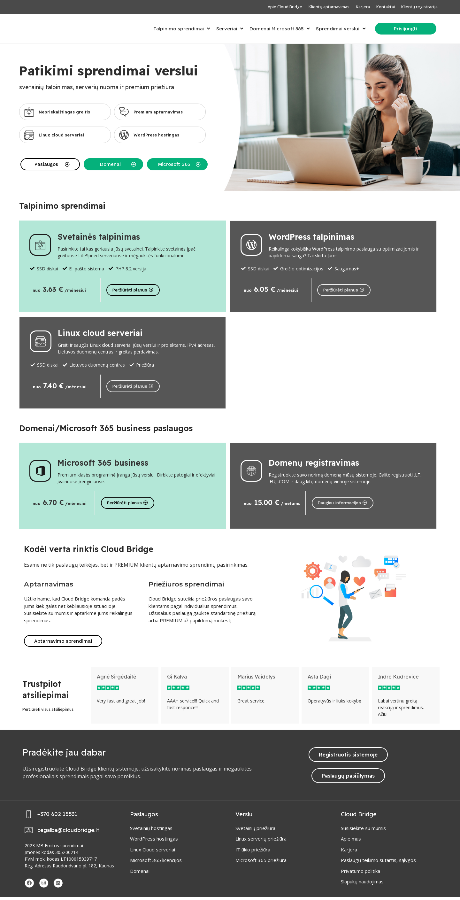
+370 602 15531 (57, 817)
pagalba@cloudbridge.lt (68, 833)
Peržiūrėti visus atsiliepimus (47, 712)
